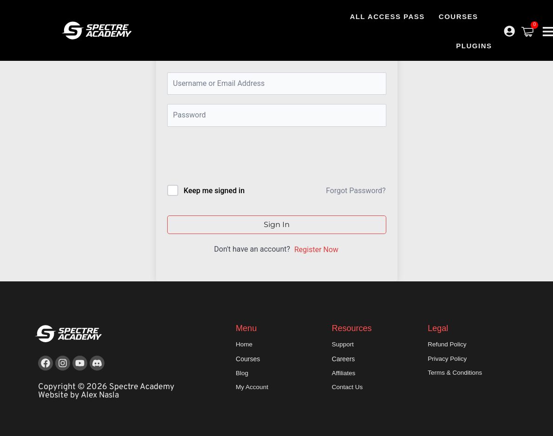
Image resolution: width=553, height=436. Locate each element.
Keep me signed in (213, 190)
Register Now (316, 249)
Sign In (277, 224)
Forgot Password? (356, 190)
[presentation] (230, 158)
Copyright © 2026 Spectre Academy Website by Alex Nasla (106, 391)
